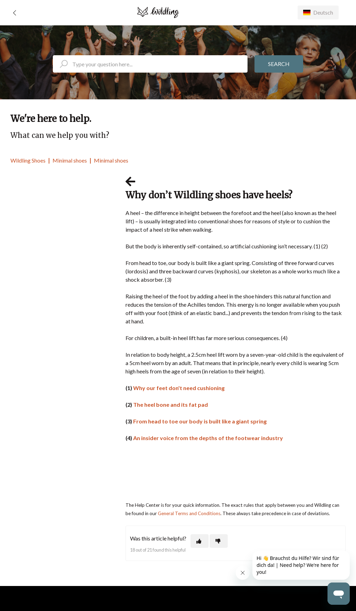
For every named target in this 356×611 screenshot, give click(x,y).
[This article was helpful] (200, 541)
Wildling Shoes (28, 160)
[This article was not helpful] (219, 541)
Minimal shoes (69, 160)
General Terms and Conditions (189, 513)
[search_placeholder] (150, 64)
